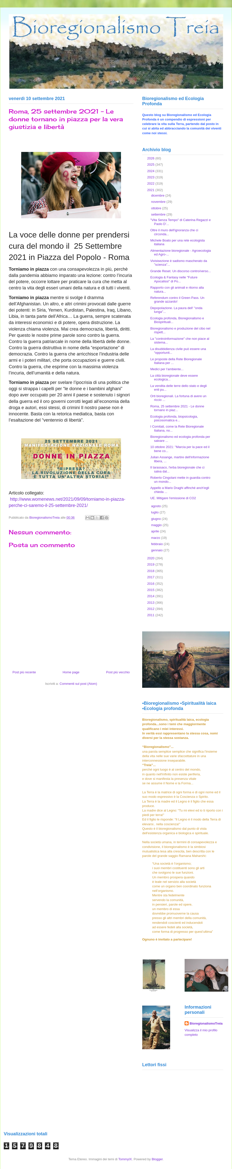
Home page (71, 672)
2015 (151, 590)
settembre (158, 214)
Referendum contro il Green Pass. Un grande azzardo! (177, 300)
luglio (155, 512)
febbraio (157, 544)
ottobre (156, 208)
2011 (151, 615)
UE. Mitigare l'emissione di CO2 (173, 498)
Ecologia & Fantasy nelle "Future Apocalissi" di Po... (173, 279)
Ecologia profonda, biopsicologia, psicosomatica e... (174, 418)
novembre (158, 202)
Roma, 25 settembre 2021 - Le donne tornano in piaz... (177, 408)
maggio (157, 525)
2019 (151, 564)
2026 (151, 158)
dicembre (158, 195)
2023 (151, 177)
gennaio (157, 550)
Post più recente (24, 672)
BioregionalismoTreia (206, 1023)
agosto (156, 506)
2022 (151, 183)
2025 (151, 164)
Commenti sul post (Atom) (78, 684)
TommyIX (125, 1159)
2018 (151, 571)
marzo (156, 538)
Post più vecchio (118, 672)
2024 (151, 171)
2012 (151, 609)
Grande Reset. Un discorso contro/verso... (180, 271)
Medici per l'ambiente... (166, 369)
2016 (151, 583)
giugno (156, 519)
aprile (155, 531)
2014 (151, 596)
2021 (151, 190)
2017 (151, 577)
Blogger (157, 1159)
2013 (151, 602)
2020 (151, 558)
